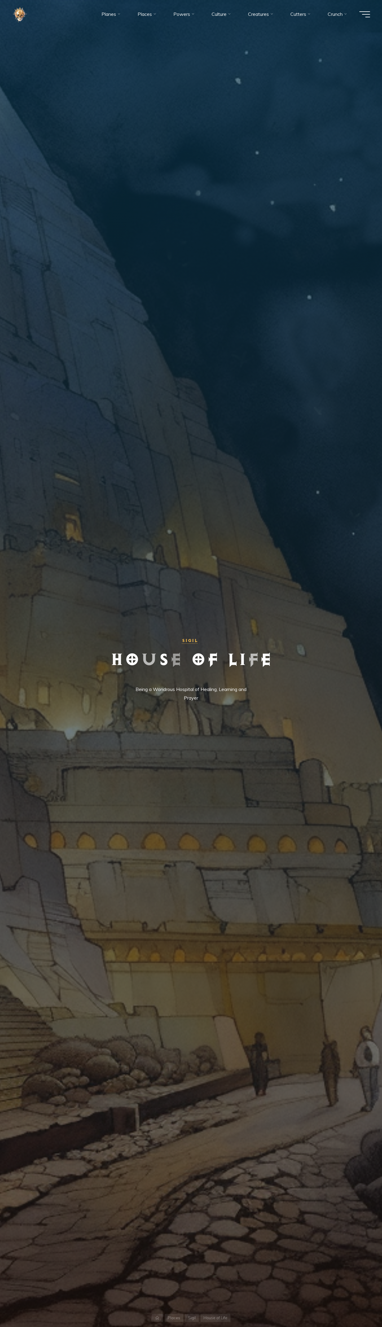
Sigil (190, 640)
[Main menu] (364, 14)
